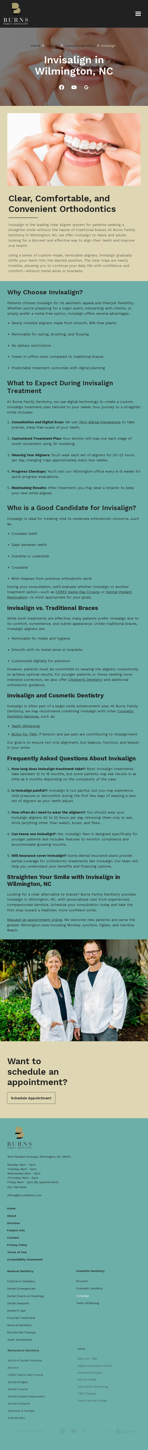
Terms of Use (20, 1245)
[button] (138, 14)
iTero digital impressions (98, 418)
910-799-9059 (16, 1187)
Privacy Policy (20, 1238)
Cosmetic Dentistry (80, 45)
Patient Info (19, 1225)
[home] (16, 14)
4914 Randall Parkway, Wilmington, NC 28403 (39, 1156)
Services (52, 45)
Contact (16, 1232)
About (15, 1211)
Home (35, 45)
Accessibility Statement (27, 1252)
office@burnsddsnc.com (24, 1195)
